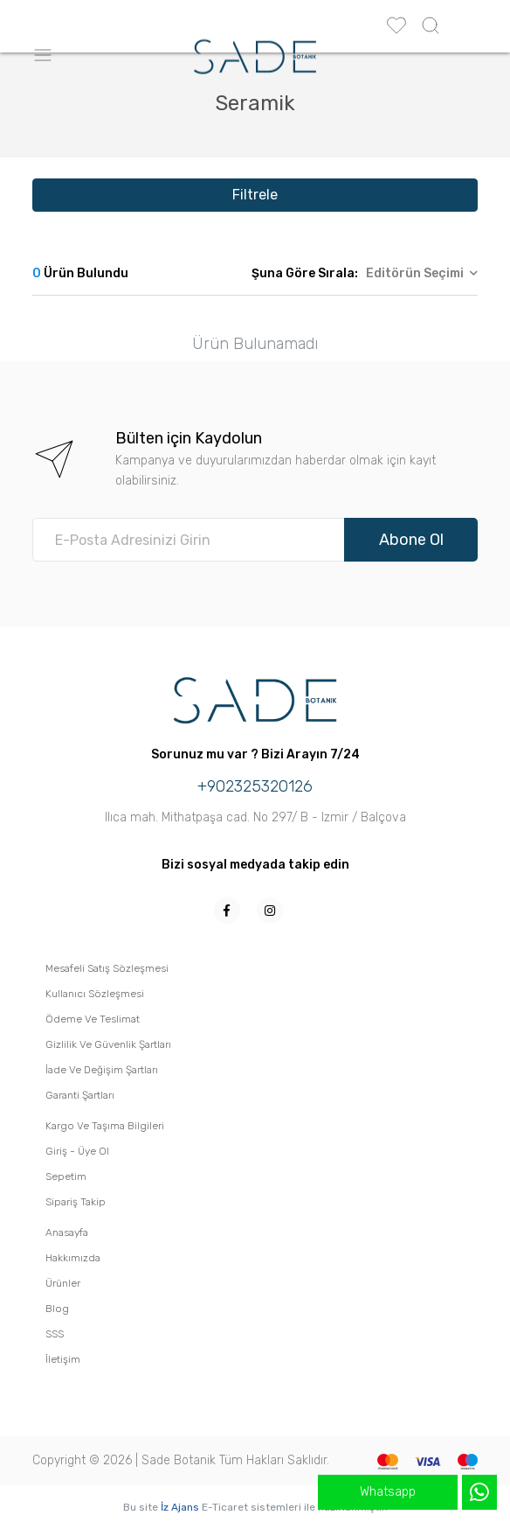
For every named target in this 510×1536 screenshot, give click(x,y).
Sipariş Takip (75, 1202)
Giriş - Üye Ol (77, 1151)
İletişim (62, 1359)
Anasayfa (66, 1232)
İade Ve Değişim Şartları (101, 1070)
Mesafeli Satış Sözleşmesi (107, 968)
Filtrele (255, 194)
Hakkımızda (72, 1258)
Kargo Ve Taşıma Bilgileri (104, 1126)
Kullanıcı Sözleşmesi (94, 994)
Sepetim (65, 1176)
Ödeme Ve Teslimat (92, 1019)
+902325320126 (255, 786)
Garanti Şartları (79, 1095)
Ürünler (62, 1283)
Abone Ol (411, 539)
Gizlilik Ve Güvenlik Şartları (108, 1044)
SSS (54, 1334)
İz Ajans (180, 1507)
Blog (57, 1308)
